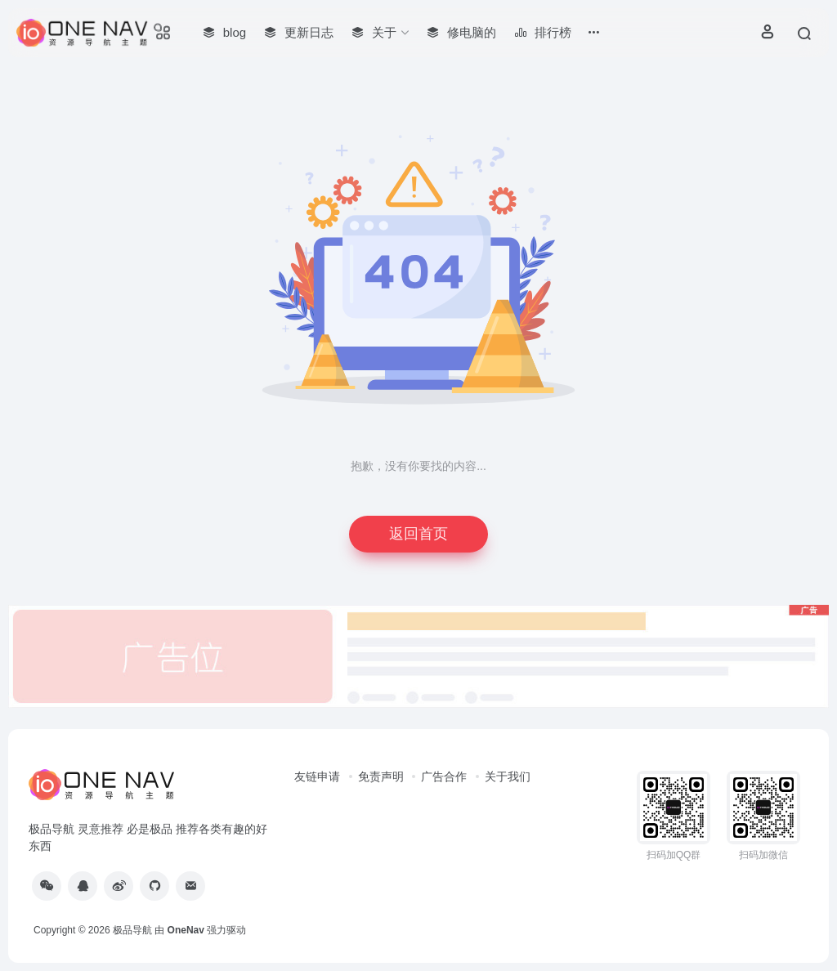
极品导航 (132, 930)
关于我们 (507, 776)
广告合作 (444, 776)
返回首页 (418, 534)
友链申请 (317, 776)
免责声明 (381, 776)
